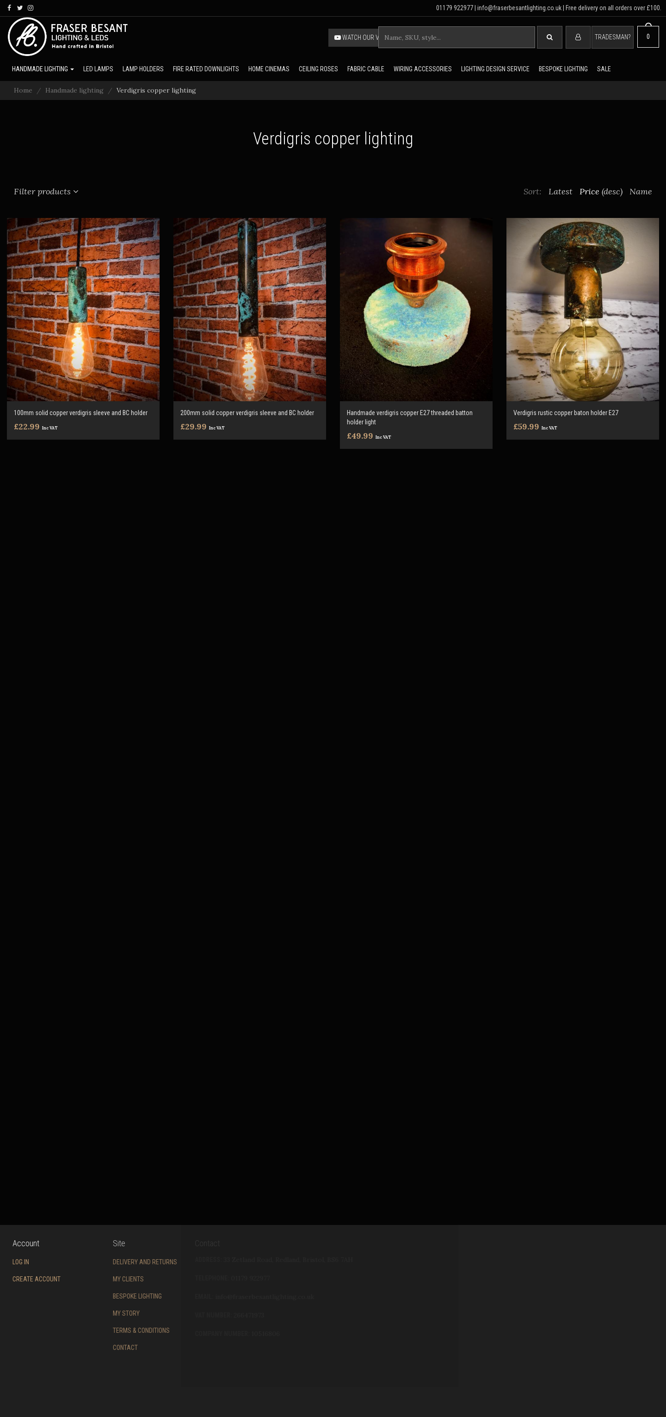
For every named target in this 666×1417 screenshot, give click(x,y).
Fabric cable (365, 69)
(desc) (612, 191)
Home (23, 90)
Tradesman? (612, 37)
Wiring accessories (423, 69)
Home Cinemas (269, 69)
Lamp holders (143, 69)
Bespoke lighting (563, 69)
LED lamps (98, 69)
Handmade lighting (43, 69)
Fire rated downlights (206, 69)
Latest (561, 191)
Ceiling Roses (318, 69)
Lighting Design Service (495, 69)
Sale (604, 69)
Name (640, 191)
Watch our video (363, 37)
